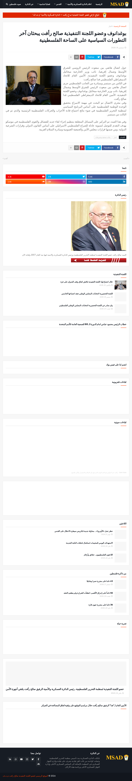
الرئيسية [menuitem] (99, 4)
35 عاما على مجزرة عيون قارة (101, 605)
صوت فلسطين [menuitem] (15, 4)
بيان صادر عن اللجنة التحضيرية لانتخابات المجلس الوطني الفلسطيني (86, 305)
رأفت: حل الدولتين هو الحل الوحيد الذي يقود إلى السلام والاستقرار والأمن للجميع (95, 472)
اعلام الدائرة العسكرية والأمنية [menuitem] (79, 4)
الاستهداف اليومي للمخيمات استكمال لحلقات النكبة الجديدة (89, 543)
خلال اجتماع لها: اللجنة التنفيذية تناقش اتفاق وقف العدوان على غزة (86, 282)
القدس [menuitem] (58, 4)
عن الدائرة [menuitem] (29, 4)
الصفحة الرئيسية (120, 26)
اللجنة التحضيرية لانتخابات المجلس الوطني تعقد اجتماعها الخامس (87, 293)
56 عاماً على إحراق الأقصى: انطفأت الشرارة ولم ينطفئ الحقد (88, 593)
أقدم (6, 158)
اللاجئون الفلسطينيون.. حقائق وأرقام (98, 555)
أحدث (126, 158)
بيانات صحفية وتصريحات (102, 137)
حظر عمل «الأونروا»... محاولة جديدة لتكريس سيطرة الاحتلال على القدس (84, 531)
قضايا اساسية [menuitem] (44, 4)
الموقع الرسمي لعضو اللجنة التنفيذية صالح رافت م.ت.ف (25, 775)
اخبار (110, 26)
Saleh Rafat (122, 472)
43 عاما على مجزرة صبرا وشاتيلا (100, 581)
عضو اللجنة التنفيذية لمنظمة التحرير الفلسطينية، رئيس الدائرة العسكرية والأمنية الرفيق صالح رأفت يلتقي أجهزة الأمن (65, 689)
